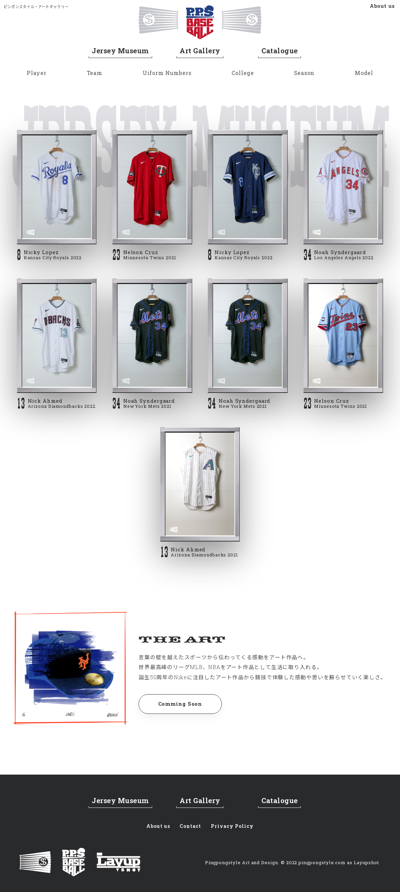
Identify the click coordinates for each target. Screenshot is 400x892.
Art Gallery (200, 51)
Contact (190, 825)
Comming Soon (183, 705)
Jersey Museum (120, 51)
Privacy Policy (234, 825)
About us (382, 6)
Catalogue (279, 51)
